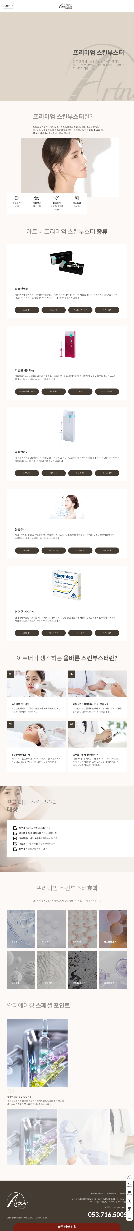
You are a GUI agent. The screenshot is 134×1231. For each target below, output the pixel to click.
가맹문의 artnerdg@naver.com (116, 1207)
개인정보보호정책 (96, 1194)
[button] (71, 1053)
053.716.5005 (107, 1215)
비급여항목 (123, 1194)
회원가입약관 (111, 1194)
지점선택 (6, 6)
